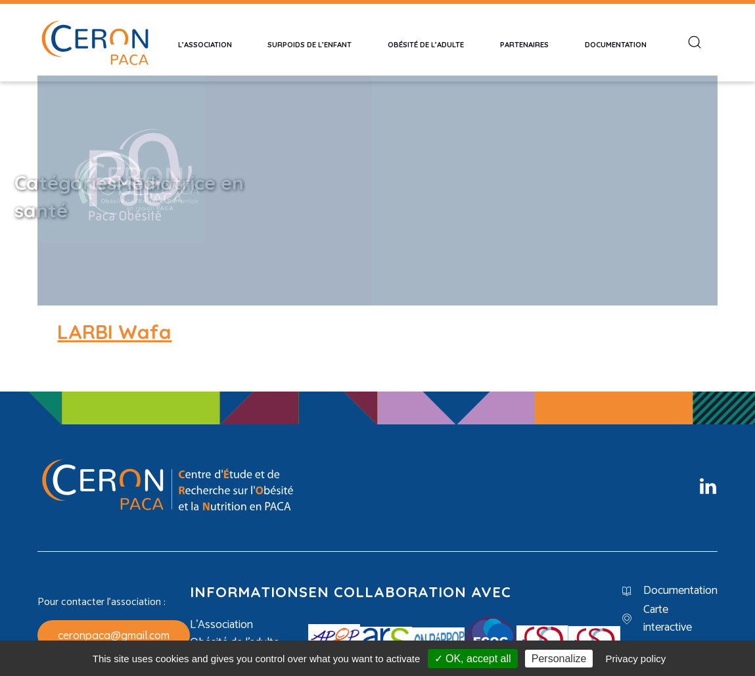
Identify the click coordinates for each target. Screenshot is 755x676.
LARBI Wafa (114, 317)
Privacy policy (636, 658)
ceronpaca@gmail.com (114, 620)
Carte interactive (667, 604)
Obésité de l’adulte (426, 42)
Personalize (559, 658)
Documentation (616, 42)
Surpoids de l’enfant (309, 42)
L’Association (205, 42)
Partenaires (524, 42)
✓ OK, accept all (472, 658)
